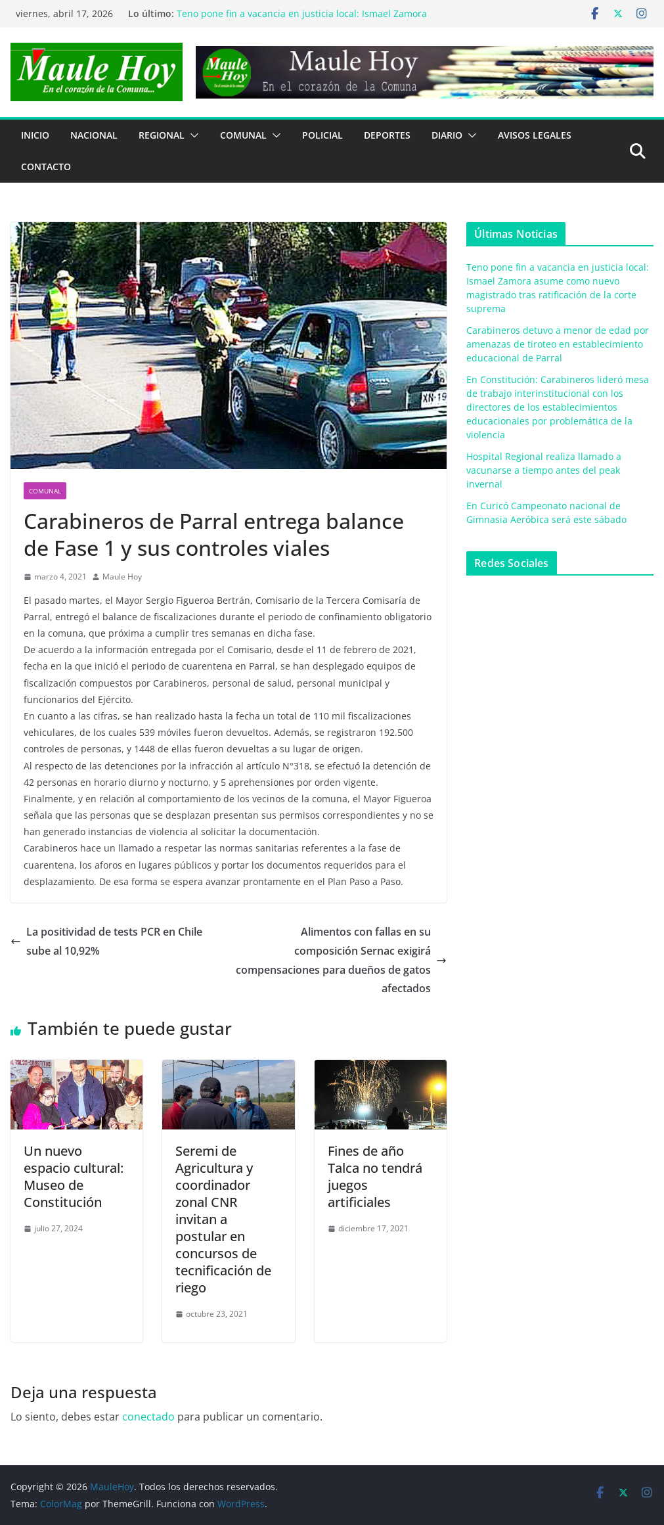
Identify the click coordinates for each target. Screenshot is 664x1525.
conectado (148, 1416)
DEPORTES (387, 135)
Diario (447, 135)
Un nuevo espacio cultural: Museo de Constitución (73, 1176)
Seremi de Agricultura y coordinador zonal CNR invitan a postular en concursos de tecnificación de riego (223, 1219)
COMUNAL (243, 135)
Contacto (46, 166)
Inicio (35, 135)
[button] (192, 135)
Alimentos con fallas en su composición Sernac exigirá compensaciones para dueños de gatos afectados (341, 959)
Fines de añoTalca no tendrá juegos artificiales (375, 1176)
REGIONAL (162, 135)
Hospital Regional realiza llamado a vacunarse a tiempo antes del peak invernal (543, 470)
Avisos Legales (534, 135)
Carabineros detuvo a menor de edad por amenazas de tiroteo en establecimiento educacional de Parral (557, 344)
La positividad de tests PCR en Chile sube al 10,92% (106, 941)
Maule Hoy (122, 576)
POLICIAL (322, 135)
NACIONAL (94, 135)
